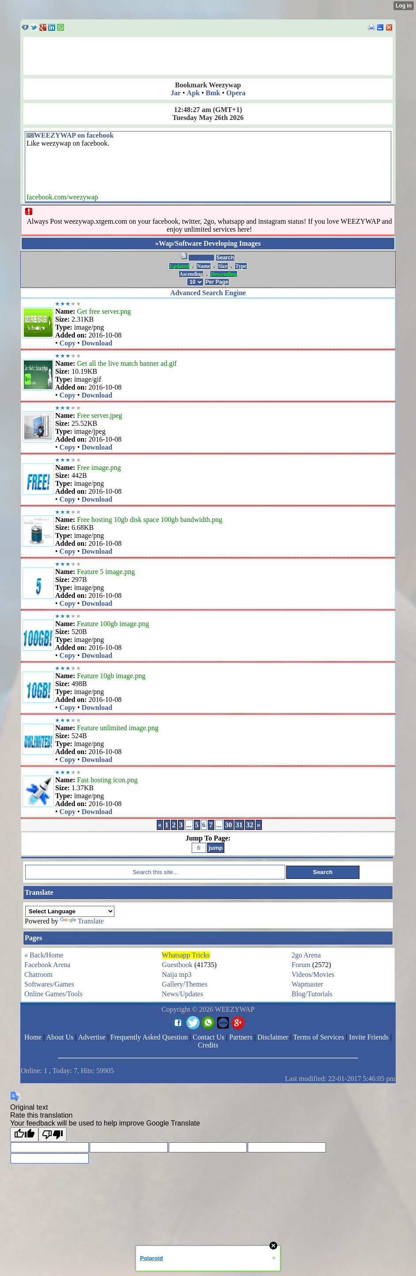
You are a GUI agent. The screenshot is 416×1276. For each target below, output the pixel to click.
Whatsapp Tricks (186, 955)
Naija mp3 (177, 974)
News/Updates (182, 994)
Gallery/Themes (185, 984)
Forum (300, 964)
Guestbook (177, 964)
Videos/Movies (312, 974)
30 (228, 825)
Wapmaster (307, 984)
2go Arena (306, 955)
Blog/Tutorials (312, 994)
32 (249, 825)
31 (239, 825)
